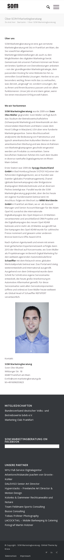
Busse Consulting (15, 511)
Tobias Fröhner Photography (22, 515)
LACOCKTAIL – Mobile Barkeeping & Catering (31, 520)
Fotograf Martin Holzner (19, 525)
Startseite (21, 22)
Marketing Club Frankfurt (19, 419)
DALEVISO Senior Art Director (22, 483)
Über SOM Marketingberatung (23, 18)
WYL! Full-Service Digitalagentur (23, 470)
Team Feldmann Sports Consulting (25, 506)
